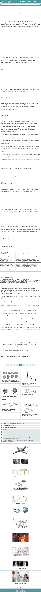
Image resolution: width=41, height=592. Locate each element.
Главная (23, 1)
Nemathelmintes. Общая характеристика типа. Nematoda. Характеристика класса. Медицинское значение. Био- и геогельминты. (19, 434)
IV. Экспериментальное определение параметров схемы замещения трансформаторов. (21, 431)
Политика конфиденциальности (20, 590)
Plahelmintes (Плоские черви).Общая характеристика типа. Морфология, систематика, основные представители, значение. (20, 438)
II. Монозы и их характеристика (9, 427)
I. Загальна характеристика (8, 425)
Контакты (36, 1)
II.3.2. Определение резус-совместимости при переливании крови (16, 429)
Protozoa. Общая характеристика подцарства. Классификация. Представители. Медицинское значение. (19, 441)
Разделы (30, 1)
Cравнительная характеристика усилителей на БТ (13, 423)
